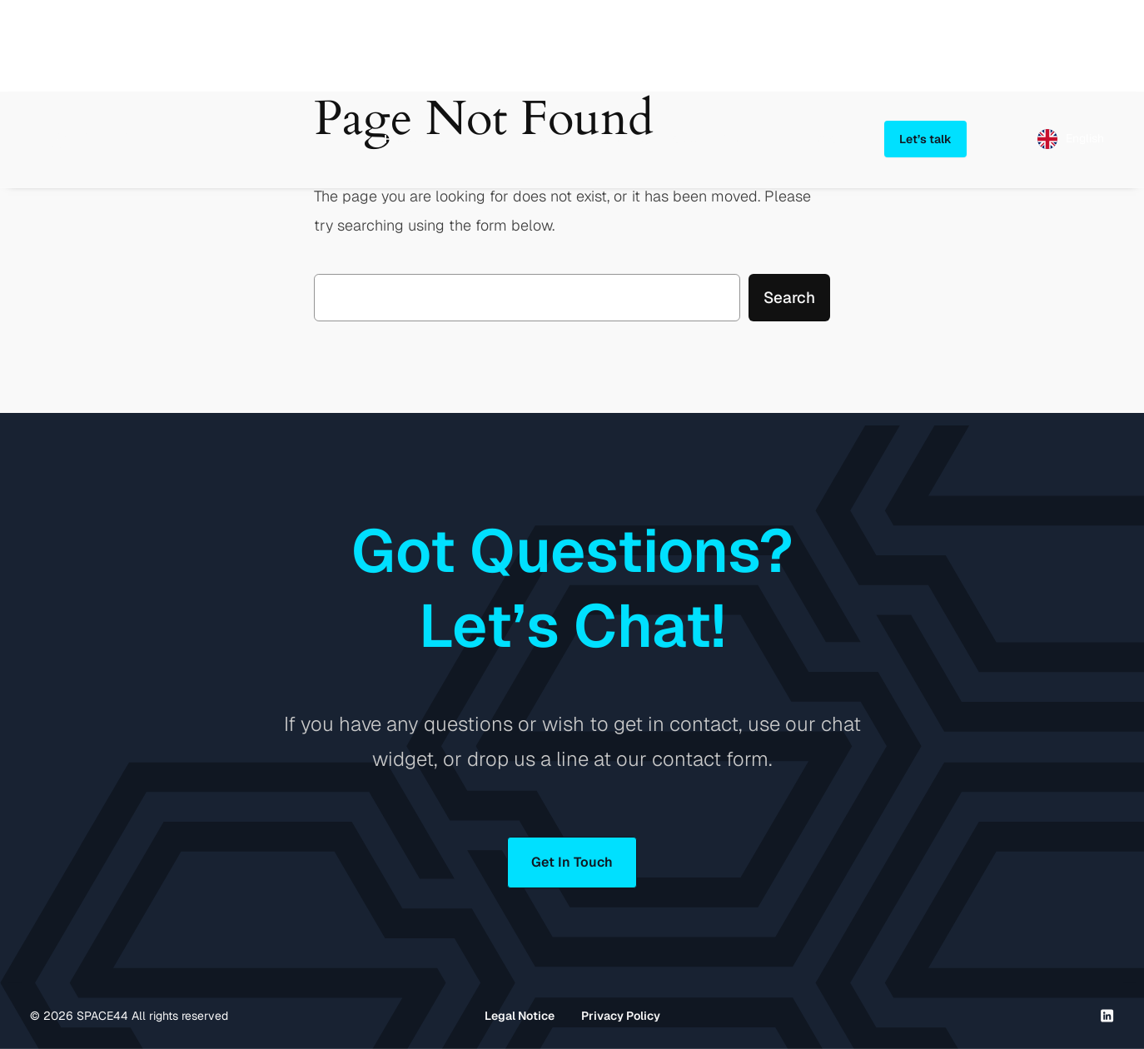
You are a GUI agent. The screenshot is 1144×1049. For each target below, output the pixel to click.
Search (789, 297)
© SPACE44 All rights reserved (129, 1015)
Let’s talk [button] (925, 139)
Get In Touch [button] (572, 862)
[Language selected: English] (1070, 139)
